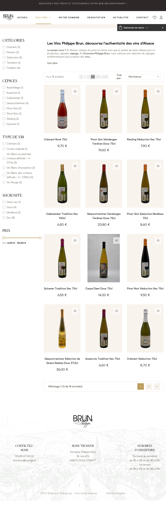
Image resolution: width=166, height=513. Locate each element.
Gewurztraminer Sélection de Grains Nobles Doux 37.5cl (62, 373)
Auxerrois (13, 104)
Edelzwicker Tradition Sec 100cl (62, 228)
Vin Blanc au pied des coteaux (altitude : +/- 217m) (19, 170)
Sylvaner (13, 136)
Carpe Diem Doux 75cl (99, 300)
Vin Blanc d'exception (21, 179)
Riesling (13, 130)
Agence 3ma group (61, 505)
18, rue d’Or (83, 468)
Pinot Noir (14, 125)
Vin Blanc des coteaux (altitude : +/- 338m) (20, 187)
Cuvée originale (17, 160)
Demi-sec (14, 214)
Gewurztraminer (17, 115)
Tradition (13, 79)
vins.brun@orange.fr (24, 472)
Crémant (13, 59)
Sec (11, 229)
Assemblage (15, 99)
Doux (11, 219)
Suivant (156, 398)
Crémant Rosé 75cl (55, 151)
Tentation (13, 74)
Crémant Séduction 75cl (142, 370)
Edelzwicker (15, 110)
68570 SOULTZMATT (83, 472)
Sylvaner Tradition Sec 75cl (60, 300)
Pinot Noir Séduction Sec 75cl (145, 300)
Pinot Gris (14, 120)
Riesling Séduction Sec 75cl (144, 151)
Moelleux (13, 224)
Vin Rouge (14, 194)
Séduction (14, 69)
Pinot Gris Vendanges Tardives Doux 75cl (104, 153)
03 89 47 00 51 (24, 468)
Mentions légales (116, 505)
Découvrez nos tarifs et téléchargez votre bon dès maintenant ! (83, 3)
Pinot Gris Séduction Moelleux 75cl (145, 228)
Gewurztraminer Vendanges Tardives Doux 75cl (104, 228)
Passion (13, 64)
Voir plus (52, 74)
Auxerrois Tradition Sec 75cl (102, 370)
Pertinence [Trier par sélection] (144, 88)
